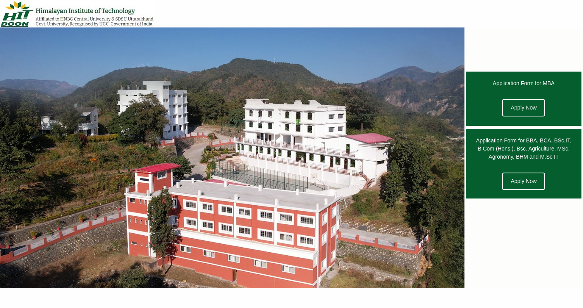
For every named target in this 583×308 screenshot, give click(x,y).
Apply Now (524, 107)
